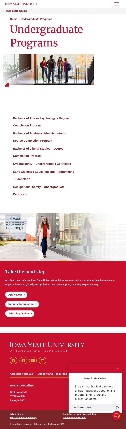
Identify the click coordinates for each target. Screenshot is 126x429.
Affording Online (18, 313)
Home (13, 19)
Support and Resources (52, 373)
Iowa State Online (16, 10)
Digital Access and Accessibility (79, 414)
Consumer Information (74, 417)
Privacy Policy (17, 414)
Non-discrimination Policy (23, 417)
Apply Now (15, 294)
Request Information (21, 304)
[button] (95, 407)
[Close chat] (117, 368)
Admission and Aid (21, 373)
